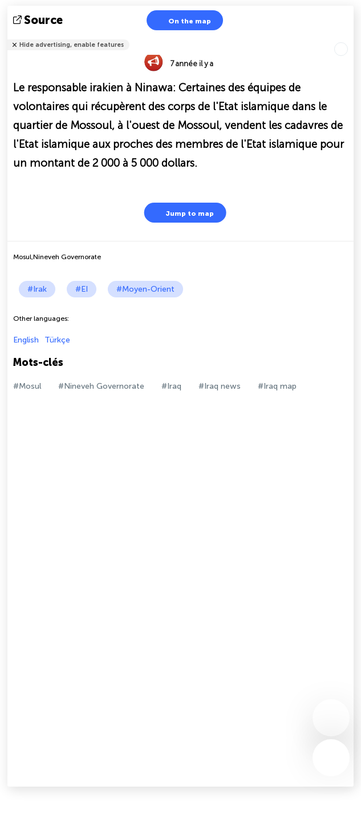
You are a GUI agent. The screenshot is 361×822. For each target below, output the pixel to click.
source (39, 20)
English (26, 340)
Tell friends (349, 37)
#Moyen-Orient (145, 289)
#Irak (37, 289)
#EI (81, 289)
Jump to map (182, 213)
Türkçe (57, 340)
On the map (182, 20)
